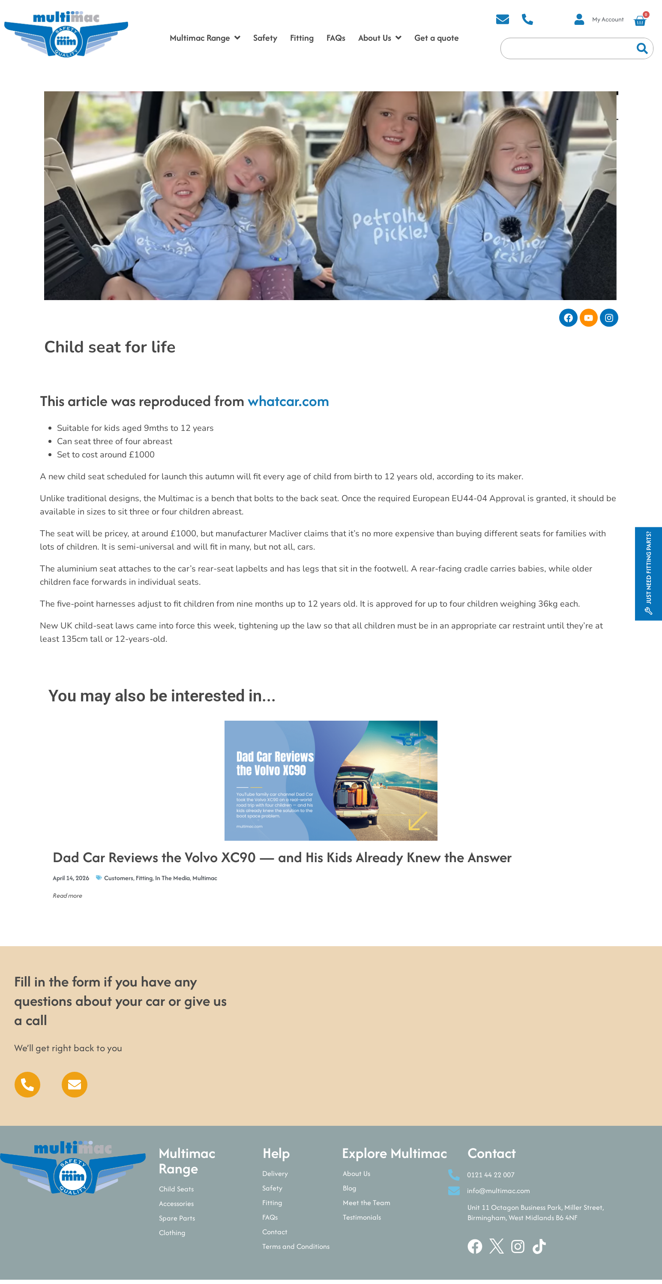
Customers (118, 881)
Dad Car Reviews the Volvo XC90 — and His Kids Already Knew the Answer (282, 860)
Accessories (176, 1207)
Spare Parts (177, 1221)
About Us (356, 1177)
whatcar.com (288, 404)
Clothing (172, 1236)
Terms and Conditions (296, 1249)
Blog (349, 1191)
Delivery (275, 1177)
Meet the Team (366, 1206)
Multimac (204, 881)
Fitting (144, 881)
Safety (272, 1191)
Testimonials (362, 1220)
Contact (275, 1235)
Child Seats (176, 1192)
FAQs (270, 1220)
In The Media (172, 881)
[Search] (642, 48)
